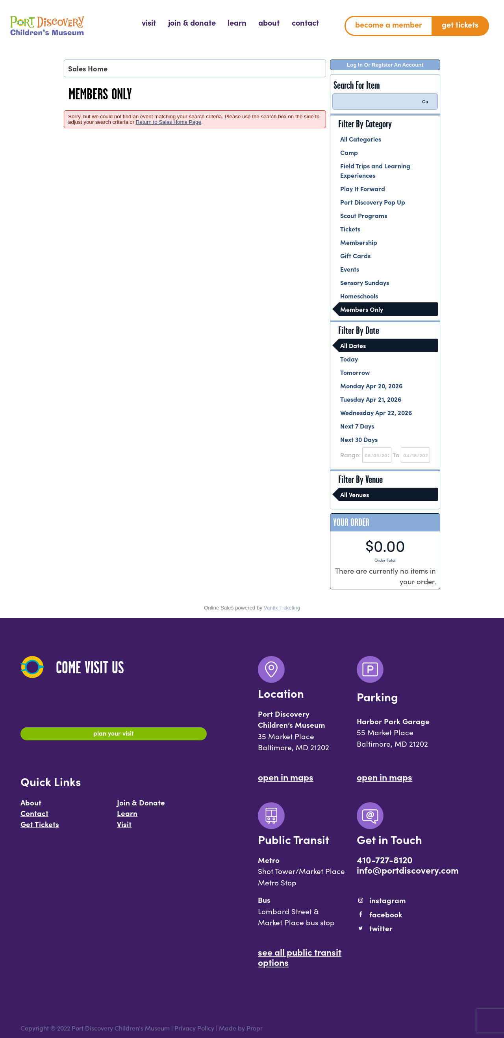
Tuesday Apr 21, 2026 (370, 399)
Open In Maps (285, 776)
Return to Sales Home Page (168, 122)
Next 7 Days (357, 425)
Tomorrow (355, 372)
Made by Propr (241, 1028)
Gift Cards (355, 255)
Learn (127, 816)
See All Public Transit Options (299, 956)
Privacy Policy (194, 1028)
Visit (124, 827)
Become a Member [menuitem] (388, 24)
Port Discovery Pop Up (372, 202)
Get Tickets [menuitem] (460, 24)
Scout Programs (363, 215)
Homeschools (359, 295)
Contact (34, 816)
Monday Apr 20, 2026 (371, 385)
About (30, 805)
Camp (349, 152)
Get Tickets (39, 827)
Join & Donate (141, 805)
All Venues (354, 494)
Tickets (350, 228)
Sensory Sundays (364, 282)
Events (349, 269)
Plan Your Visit (113, 735)
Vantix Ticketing (282, 608)
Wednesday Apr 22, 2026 (376, 412)
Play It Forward (362, 188)
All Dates (353, 345)
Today (349, 358)
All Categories (360, 138)
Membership (358, 242)
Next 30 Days (359, 439)
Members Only (361, 309)
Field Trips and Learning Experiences (375, 170)
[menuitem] (149, 22)
